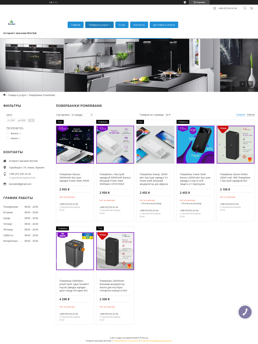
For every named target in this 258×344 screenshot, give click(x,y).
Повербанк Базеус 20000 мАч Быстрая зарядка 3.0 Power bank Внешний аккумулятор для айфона (154, 179)
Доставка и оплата (164, 24)
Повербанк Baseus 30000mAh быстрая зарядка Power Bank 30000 (74, 177)
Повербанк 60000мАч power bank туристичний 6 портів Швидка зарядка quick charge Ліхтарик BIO (74, 285)
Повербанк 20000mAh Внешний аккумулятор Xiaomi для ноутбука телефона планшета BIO (113, 285)
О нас (122, 24)
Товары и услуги (98, 24)
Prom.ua (144, 337)
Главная (75, 24)
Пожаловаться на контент (125, 340)
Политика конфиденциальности (156, 340)
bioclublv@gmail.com (20, 184)
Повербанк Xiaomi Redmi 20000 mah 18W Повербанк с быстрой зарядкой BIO (235, 177)
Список (251, 114)
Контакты (139, 24)
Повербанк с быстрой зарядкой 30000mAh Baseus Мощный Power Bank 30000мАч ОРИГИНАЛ (115, 179)
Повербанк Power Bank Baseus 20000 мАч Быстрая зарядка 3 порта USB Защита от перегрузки (195, 179)
